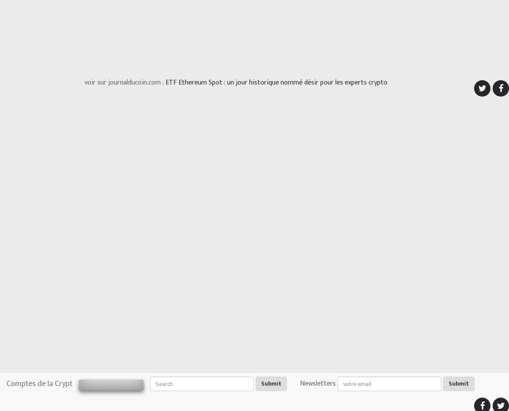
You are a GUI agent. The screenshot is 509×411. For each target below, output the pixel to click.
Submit (271, 384)
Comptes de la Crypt (39, 383)
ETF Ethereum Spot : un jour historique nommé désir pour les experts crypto (276, 82)
